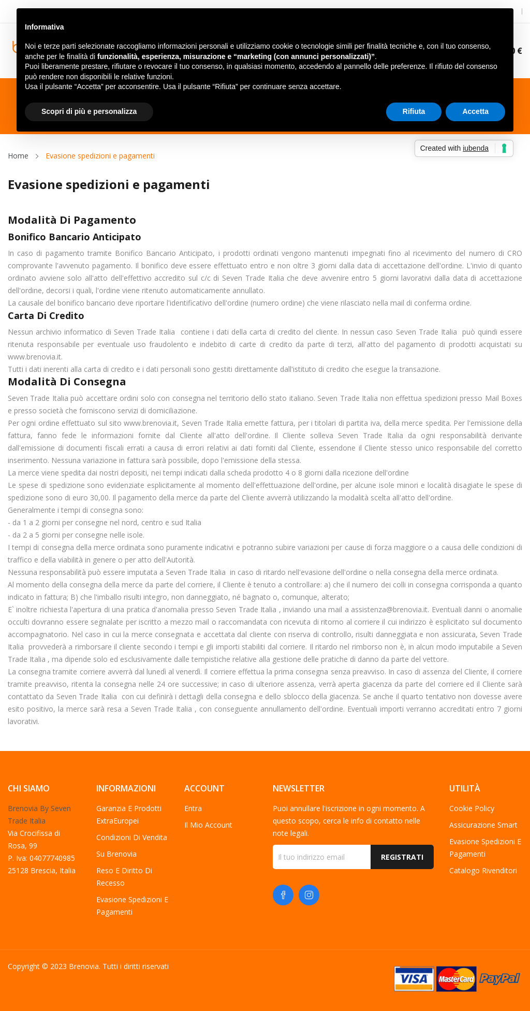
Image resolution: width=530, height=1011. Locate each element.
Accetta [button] (475, 111)
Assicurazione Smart (483, 825)
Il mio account (208, 825)
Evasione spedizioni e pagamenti (132, 905)
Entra (193, 808)
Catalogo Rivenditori (483, 870)
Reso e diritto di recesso (124, 876)
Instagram (309, 895)
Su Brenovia (116, 854)
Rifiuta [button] (414, 111)
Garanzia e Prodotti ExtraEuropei (128, 814)
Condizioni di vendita (131, 837)
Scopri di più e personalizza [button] (89, 111)
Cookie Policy (471, 808)
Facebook (283, 895)
